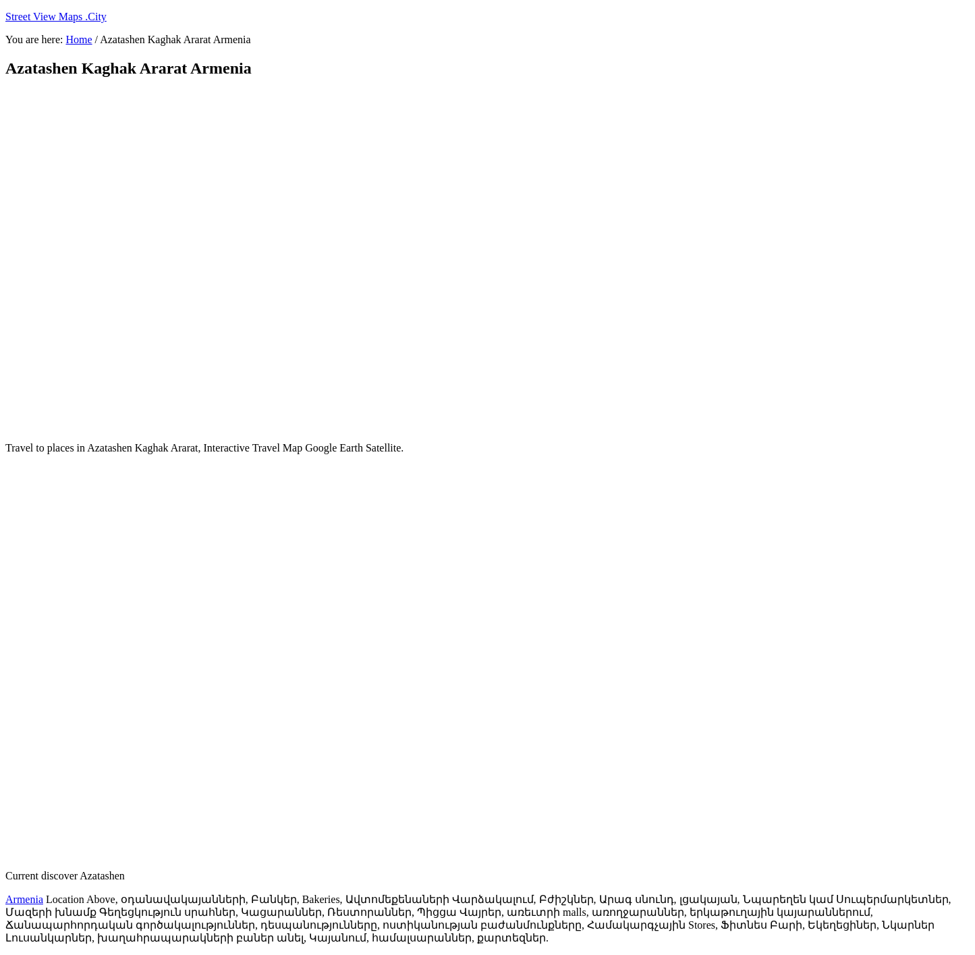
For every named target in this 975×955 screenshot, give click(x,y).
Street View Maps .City (56, 16)
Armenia (24, 899)
